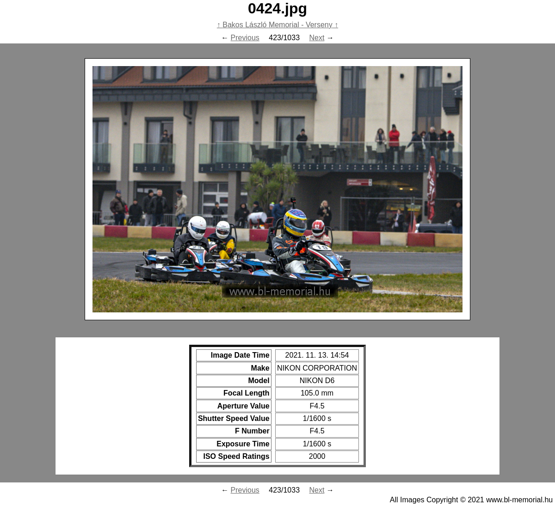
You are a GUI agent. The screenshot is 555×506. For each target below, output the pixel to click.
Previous (245, 38)
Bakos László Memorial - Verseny (277, 25)
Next (317, 38)
